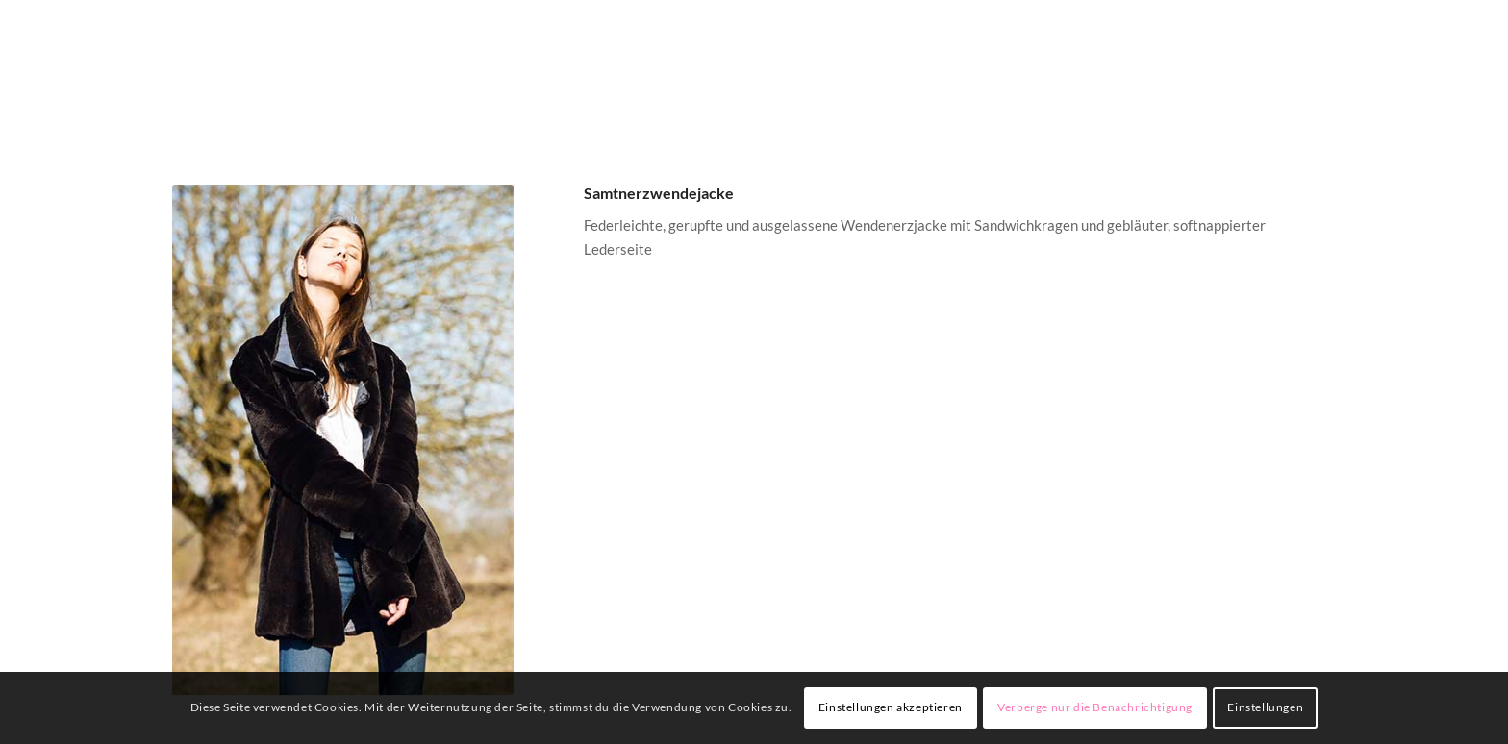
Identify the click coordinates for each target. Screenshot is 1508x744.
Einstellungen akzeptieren (890, 707)
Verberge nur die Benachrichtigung (1095, 707)
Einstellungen (1265, 707)
